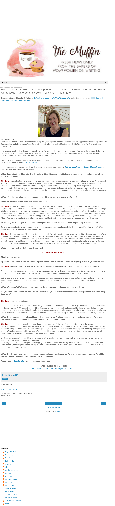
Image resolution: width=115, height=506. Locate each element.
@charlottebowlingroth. (31, 162)
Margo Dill (8, 482)
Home (54, 403)
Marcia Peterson (11, 479)
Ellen (6, 467)
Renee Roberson (11, 494)
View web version (54, 407)
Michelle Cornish (11, 488)
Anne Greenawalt (11, 458)
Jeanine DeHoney (11, 470)
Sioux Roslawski (11, 497)
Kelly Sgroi (9, 476)
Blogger (58, 411)
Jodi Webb (8, 473)
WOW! (7, 504)
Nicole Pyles (9, 491)
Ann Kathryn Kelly (11, 455)
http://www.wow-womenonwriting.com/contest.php (54, 368)
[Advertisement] (54, 19)
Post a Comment (9, 389)
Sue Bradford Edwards (13, 501)
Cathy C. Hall (9, 461)
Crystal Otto (19, 361)
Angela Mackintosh (12, 452)
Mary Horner (9, 485)
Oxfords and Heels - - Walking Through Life (52, 98)
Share (5, 378)
